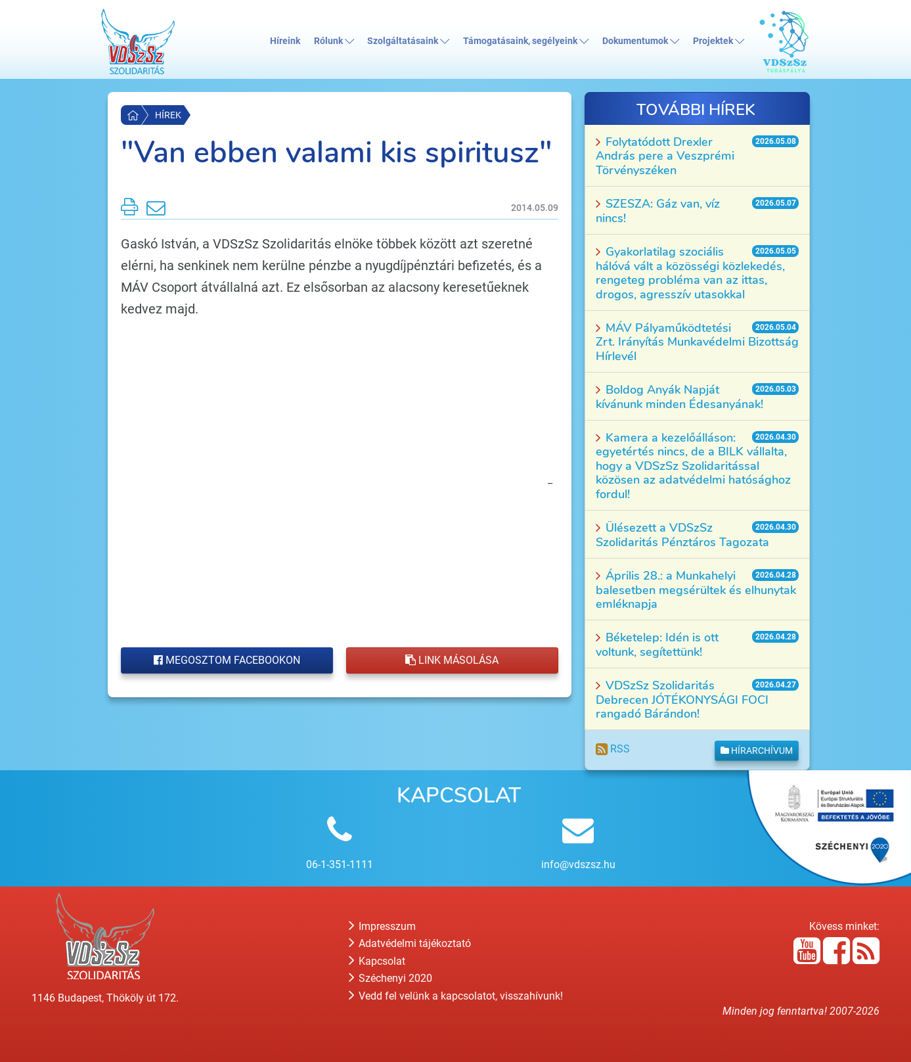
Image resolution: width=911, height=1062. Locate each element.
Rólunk (334, 41)
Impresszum (382, 926)
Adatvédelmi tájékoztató (410, 943)
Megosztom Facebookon (227, 660)
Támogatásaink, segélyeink (526, 41)
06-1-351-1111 (339, 864)
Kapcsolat (377, 961)
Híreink (285, 41)
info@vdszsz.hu (578, 864)
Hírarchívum (757, 750)
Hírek (168, 115)
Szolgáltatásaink (408, 41)
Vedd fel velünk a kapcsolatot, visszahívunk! (456, 996)
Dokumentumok (640, 41)
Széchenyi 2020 (390, 978)
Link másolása (452, 660)
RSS (613, 749)
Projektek (718, 41)
